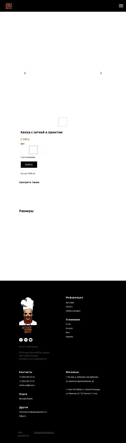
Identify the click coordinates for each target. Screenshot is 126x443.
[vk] (26, 336)
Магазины (72, 368)
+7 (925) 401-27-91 (27, 377)
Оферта (22, 412)
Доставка (70, 299)
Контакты (25, 368)
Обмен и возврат (73, 307)
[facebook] (21, 336)
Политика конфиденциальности (33, 408)
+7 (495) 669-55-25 (27, 373)
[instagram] (30, 336)
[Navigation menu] (121, 5)
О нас (68, 320)
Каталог (69, 324)
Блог (68, 329)
